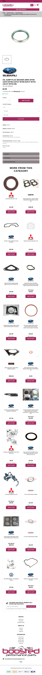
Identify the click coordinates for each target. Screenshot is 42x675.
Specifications (7, 157)
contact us (36, 1)
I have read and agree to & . (16, 608)
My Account (21, 619)
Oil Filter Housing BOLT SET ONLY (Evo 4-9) (11, 453)
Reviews (9, 161)
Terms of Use (21, 637)
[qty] (21, 107)
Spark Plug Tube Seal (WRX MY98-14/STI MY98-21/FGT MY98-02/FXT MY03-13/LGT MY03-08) (31, 284)
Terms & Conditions (18, 608)
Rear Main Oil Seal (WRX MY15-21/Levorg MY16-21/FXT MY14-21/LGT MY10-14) (30, 453)
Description (6, 154)
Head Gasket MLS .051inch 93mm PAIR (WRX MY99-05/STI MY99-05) (30, 200)
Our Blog (21, 629)
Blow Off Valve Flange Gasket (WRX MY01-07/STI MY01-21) (11, 284)
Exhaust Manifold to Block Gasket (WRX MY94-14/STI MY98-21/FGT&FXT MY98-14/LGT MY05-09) (31, 411)
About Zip (21, 643)
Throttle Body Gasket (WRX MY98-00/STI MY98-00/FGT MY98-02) (11, 326)
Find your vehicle (21, 9)
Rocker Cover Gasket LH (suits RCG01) (31, 579)
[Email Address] (16, 606)
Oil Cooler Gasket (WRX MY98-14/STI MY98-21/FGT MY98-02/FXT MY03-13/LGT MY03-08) (30, 326)
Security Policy (21, 641)
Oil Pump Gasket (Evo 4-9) (11, 494)
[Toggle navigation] (31, 5)
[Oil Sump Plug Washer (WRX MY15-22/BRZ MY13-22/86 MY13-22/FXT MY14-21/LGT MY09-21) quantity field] (10, 100)
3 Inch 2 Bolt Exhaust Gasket (30, 494)
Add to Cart (26, 100)
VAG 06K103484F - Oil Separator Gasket (11, 579)
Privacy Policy (24, 608)
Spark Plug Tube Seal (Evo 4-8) (31, 241)
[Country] (21, 111)
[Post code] (21, 115)
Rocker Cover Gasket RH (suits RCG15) (11, 241)
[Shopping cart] (37, 5)
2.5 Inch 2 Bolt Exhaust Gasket (31, 536)
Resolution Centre (21, 622)
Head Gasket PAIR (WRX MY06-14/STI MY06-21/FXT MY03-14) (11, 537)
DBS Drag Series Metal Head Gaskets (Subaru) (11, 368)
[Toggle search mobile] (34, 5)
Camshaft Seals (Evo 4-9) (11, 198)
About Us (21, 628)
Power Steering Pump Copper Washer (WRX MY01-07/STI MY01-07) (31, 369)
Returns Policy (21, 640)
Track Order (21, 620)
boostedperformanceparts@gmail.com (15, 659)
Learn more (22, 91)
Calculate (21, 118)
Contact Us (21, 631)
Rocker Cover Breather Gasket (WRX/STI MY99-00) (11, 410)
